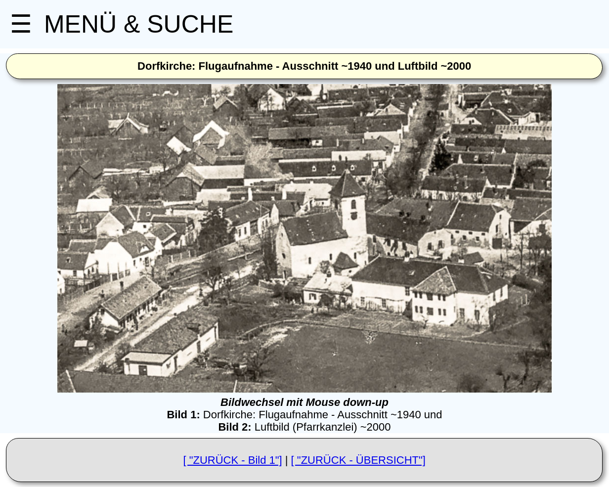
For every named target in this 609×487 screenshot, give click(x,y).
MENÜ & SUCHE (121, 24)
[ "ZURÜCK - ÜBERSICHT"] (358, 460)
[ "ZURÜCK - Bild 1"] (232, 460)
